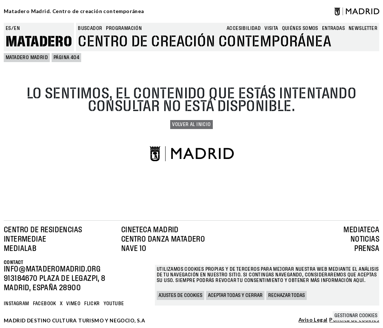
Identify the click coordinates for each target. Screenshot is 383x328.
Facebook (44, 303)
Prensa (366, 248)
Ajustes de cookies (180, 295)
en (17, 28)
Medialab (20, 248)
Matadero (39, 41)
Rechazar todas (286, 295)
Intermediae (25, 239)
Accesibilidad (244, 28)
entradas (333, 28)
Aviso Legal (312, 320)
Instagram (16, 303)
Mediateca (361, 230)
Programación (124, 28)
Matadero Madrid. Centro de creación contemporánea (74, 11)
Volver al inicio (191, 124)
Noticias (364, 239)
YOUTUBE (114, 303)
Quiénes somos (300, 28)
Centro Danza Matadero (163, 239)
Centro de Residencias (43, 230)
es (8, 28)
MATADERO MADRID (27, 57)
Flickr (91, 303)
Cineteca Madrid (150, 230)
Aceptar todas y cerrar (235, 295)
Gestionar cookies (355, 315)
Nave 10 (134, 248)
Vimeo (73, 303)
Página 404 (66, 57)
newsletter (363, 28)
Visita (271, 28)
